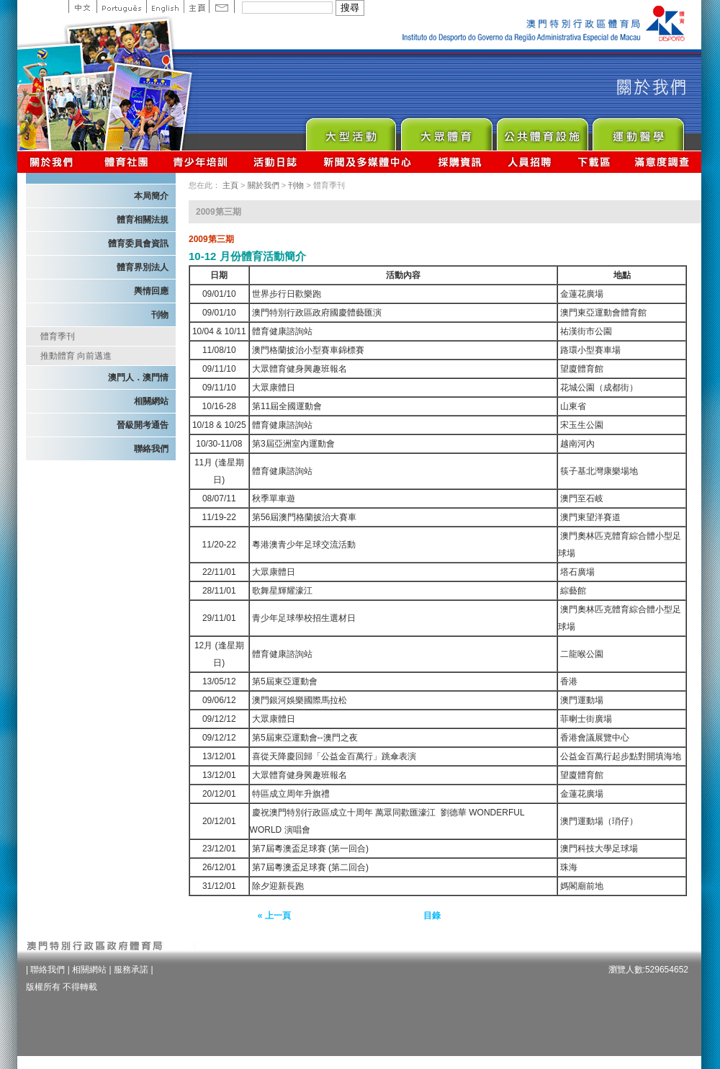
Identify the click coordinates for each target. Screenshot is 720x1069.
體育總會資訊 (126, 162)
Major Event (350, 131)
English (165, 6)
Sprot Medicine (637, 131)
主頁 (196, 6)
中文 (82, 6)
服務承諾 (131, 970)
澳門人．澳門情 (138, 377)
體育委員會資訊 (138, 243)
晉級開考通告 (142, 425)
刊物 (159, 315)
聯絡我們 (151, 449)
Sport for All (446, 131)
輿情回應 (151, 291)
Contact (222, 6)
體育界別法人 (142, 267)
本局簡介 (151, 196)
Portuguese (121, 6)
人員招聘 (529, 162)
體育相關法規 (142, 220)
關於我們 (54, 162)
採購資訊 (460, 162)
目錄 (432, 916)
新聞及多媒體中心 (368, 162)
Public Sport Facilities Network (542, 131)
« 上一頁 (274, 916)
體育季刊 (57, 336)
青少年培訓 (200, 162)
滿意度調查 (662, 162)
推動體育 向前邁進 (76, 356)
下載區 (593, 162)
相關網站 (151, 401)
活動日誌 (276, 162)
